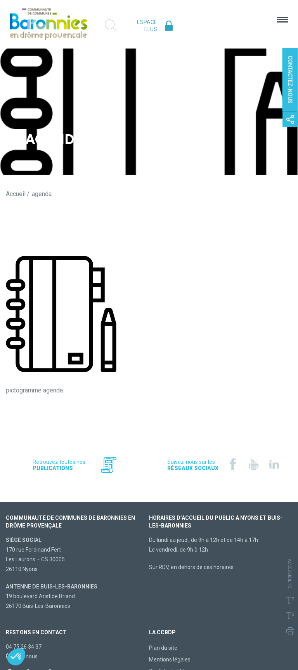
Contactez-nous (290, 80)
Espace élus (147, 25)
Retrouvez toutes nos (59, 465)
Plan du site (163, 648)
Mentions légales (170, 659)
